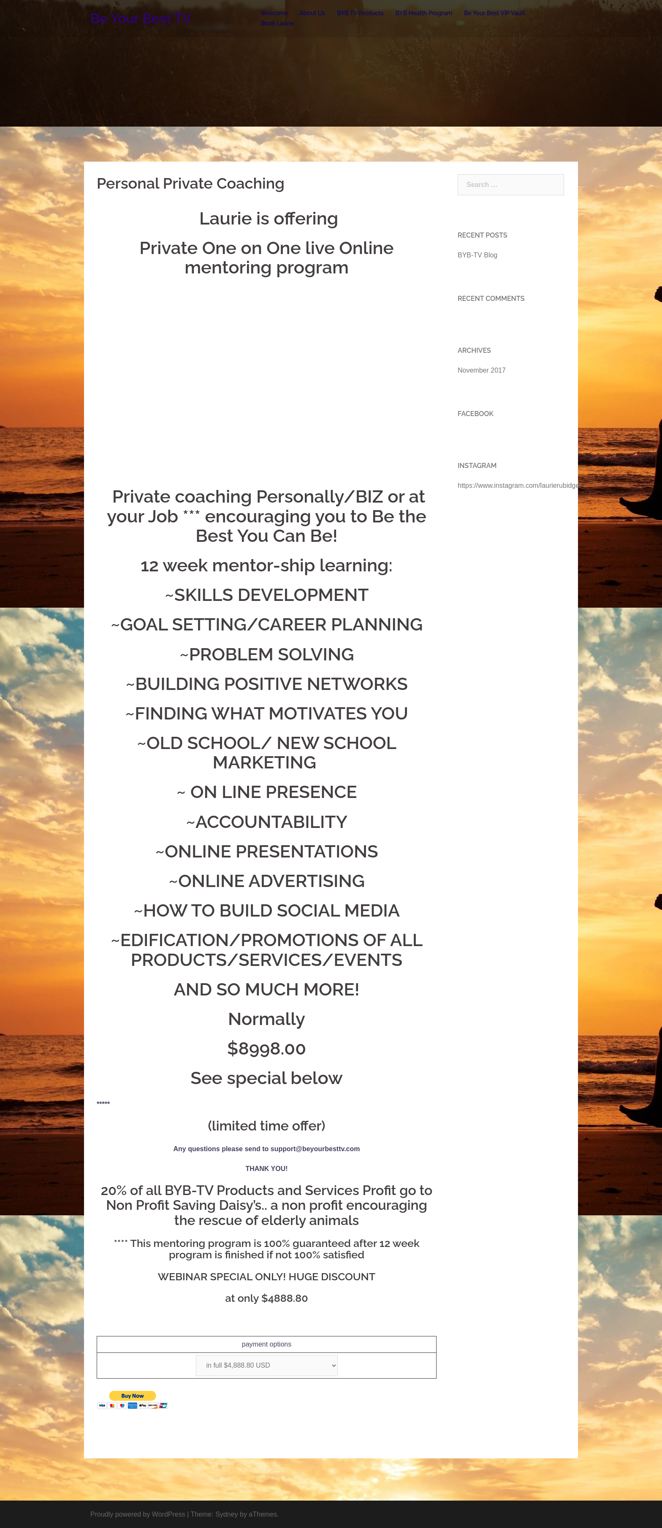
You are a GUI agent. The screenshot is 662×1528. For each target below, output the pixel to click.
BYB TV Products (360, 13)
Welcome (274, 13)
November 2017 (482, 370)
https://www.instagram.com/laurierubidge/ (519, 485)
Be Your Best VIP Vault (494, 13)
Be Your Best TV (141, 18)
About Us (312, 13)
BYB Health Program (424, 13)
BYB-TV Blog (477, 255)
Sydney (226, 1514)
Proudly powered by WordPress (137, 1514)
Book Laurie (277, 23)
